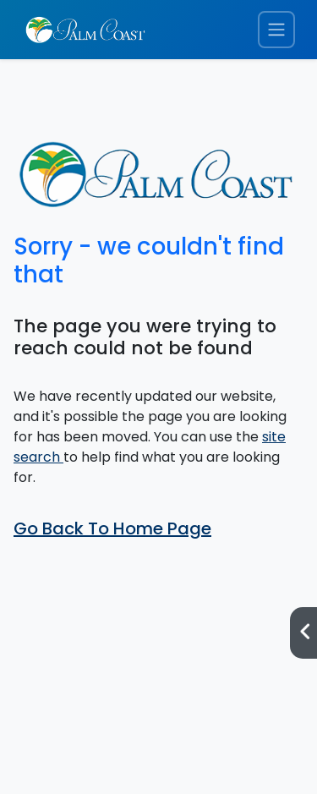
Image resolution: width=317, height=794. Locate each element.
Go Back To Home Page (112, 528)
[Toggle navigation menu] (276, 30)
